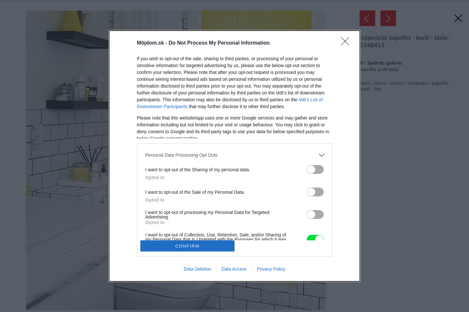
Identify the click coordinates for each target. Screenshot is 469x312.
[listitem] (234, 155)
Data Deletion (197, 269)
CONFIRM (187, 245)
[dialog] (234, 156)
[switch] (315, 169)
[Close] (347, 43)
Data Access (234, 269)
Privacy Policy (271, 269)
